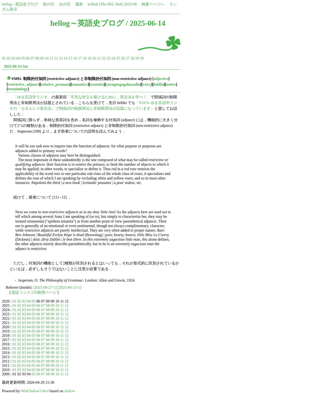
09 (42, 58)
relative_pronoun (55, 84)
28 (132, 58)
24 (113, 58)
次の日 (65, 4)
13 (61, 58)
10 (47, 58)
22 (104, 58)
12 (56, 58)
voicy (147, 84)
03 (13, 58)
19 (89, 58)
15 (70, 58)
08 (37, 58)
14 (65, 58)
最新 (79, 4)
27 (127, 58)
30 (142, 58)
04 (18, 58)
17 (80, 58)
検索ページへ (153, 4)
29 (137, 58)
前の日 (48, 4)
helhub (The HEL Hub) (105, 4)
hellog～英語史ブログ (20, 4)
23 (108, 58)
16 (75, 58)
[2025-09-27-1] (45, 287)
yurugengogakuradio (123, 84)
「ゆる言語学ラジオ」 (32, 97)
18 (84, 58)
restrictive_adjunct (23, 84)
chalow (69, 391)
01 (4, 58)
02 (8, 58)
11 (51, 58)
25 (118, 58)
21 (99, 58)
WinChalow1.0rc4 (35, 391)
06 (28, 58)
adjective (161, 79)
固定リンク (21, 292)
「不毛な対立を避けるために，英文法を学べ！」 (109, 97)
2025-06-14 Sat (16, 66)
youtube (96, 84)
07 (32, 58)
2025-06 (130, 4)
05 (23, 58)
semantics (80, 84)
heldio (159, 84)
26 (123, 58)
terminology (18, 89)
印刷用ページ (45, 292)
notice (171, 84)
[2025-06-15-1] (69, 287)
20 (94, 58)
